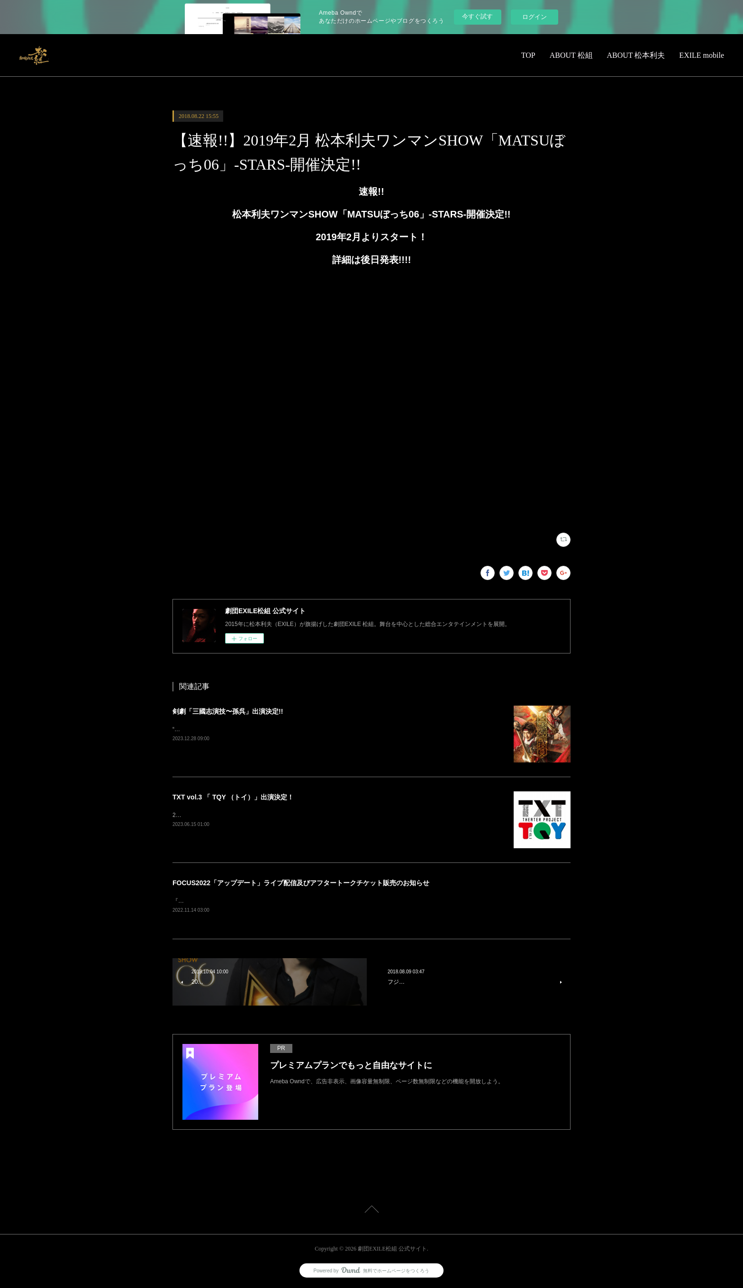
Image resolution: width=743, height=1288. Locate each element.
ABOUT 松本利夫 (636, 55)
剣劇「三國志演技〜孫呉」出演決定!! (227, 711)
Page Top (371, 1211)
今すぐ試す (477, 16)
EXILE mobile (701, 55)
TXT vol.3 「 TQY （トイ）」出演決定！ (233, 797)
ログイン (534, 16)
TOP (528, 55)
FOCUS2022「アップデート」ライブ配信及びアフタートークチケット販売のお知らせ (300, 883)
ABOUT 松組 (571, 55)
